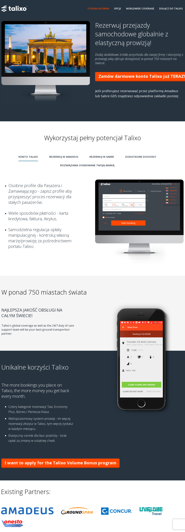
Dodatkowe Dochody (140, 156)
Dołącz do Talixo (171, 8)
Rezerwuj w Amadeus (63, 156)
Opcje (117, 8)
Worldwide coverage (140, 8)
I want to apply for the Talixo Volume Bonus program (60, 463)
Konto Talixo (28, 156)
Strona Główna (98, 8)
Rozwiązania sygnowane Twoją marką (87, 165)
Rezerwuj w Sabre (102, 156)
